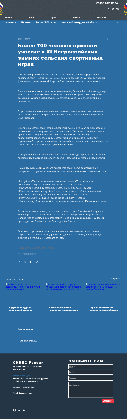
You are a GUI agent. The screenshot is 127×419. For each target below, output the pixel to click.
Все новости (11, 22)
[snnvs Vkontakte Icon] (117, 8)
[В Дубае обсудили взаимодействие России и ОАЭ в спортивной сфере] (23, 293)
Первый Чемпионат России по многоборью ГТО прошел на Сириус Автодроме (103, 308)
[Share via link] (37, 262)
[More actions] (107, 38)
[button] (118, 22)
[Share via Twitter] (25, 262)
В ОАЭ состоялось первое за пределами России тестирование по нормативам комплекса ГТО (62, 308)
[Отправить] (108, 401)
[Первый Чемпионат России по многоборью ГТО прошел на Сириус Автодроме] (103, 293)
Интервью (26, 22)
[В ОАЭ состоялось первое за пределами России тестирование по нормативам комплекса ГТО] (63, 293)
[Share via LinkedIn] (31, 262)
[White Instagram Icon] (108, 8)
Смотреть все (115, 279)
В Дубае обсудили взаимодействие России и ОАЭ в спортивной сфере (20, 308)
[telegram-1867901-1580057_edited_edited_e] (112, 8)
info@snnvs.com (25, 393)
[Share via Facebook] (19, 262)
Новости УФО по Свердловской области (79, 22)
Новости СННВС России (46, 22)
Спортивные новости (27, 254)
